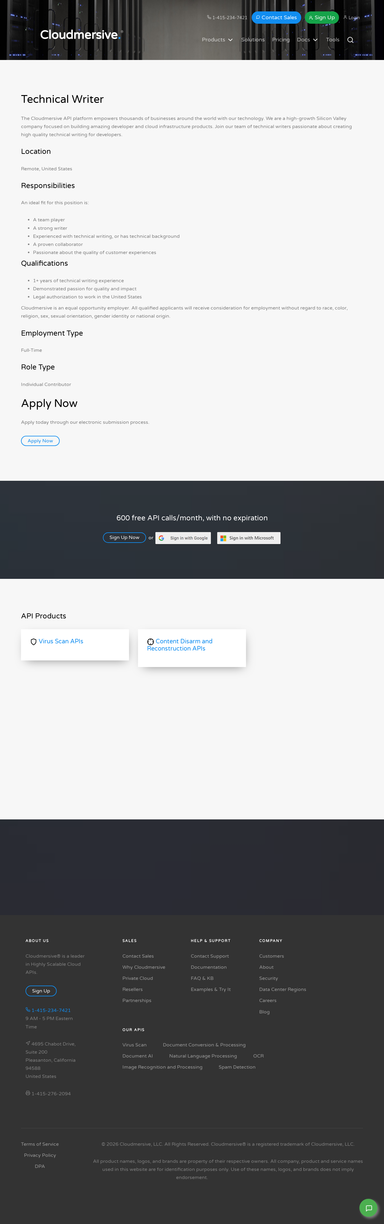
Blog (264, 1012)
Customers (271, 956)
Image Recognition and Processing (162, 1067)
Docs (308, 39)
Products (218, 39)
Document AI (137, 1056)
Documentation (209, 967)
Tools (333, 39)
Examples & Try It (211, 989)
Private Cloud (137, 978)
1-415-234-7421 (227, 17)
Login (351, 17)
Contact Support (210, 956)
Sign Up (322, 17)
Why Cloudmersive (143, 967)
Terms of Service (40, 1144)
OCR (258, 1056)
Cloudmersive (80, 35)
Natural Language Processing (203, 1056)
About (266, 967)
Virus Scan (134, 1045)
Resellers (132, 989)
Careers (268, 1001)
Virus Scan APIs (56, 641)
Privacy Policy (40, 1155)
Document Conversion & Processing (204, 1045)
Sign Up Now (128, 537)
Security (268, 978)
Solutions (253, 39)
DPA (40, 1166)
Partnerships (137, 1001)
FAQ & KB (202, 978)
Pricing (281, 39)
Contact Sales (276, 17)
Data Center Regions (282, 989)
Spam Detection (237, 1067)
